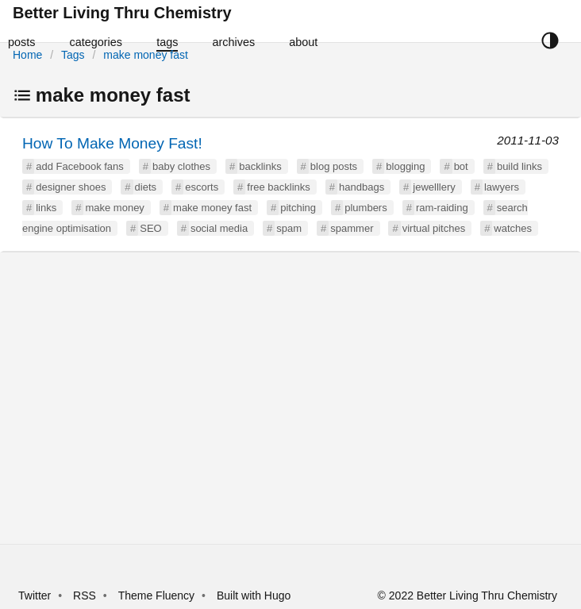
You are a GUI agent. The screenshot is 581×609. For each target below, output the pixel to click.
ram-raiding (442, 208)
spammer (351, 228)
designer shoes (71, 187)
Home (27, 54)
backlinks (260, 166)
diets (145, 187)
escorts (201, 187)
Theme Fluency (158, 595)
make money (114, 208)
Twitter (34, 595)
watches (513, 228)
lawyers (501, 187)
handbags (361, 187)
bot (461, 166)
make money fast (145, 54)
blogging (405, 166)
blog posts (333, 166)
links (46, 208)
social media (219, 228)
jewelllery (434, 187)
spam (289, 228)
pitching (298, 208)
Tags (73, 54)
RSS (84, 595)
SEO (150, 228)
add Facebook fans (80, 166)
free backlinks (278, 187)
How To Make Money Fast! (112, 143)
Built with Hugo (253, 595)
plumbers (365, 208)
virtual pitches (433, 228)
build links (519, 166)
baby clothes (181, 166)
